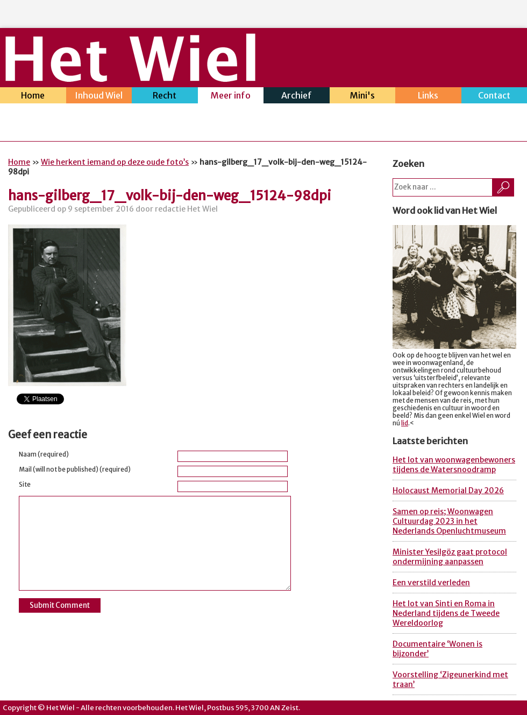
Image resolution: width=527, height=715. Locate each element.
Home (33, 96)
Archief (297, 96)
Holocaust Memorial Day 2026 (448, 490)
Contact (494, 96)
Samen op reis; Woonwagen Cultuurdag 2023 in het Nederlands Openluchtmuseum (449, 521)
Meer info (231, 96)
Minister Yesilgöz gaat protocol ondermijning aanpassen (450, 556)
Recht (165, 96)
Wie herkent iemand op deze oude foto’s (115, 162)
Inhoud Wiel (99, 96)
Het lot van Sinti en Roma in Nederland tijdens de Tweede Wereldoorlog (446, 613)
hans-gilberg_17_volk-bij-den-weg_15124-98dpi (169, 195)
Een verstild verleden (431, 582)
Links (428, 96)
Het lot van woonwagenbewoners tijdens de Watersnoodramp (454, 464)
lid (404, 423)
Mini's (363, 96)
